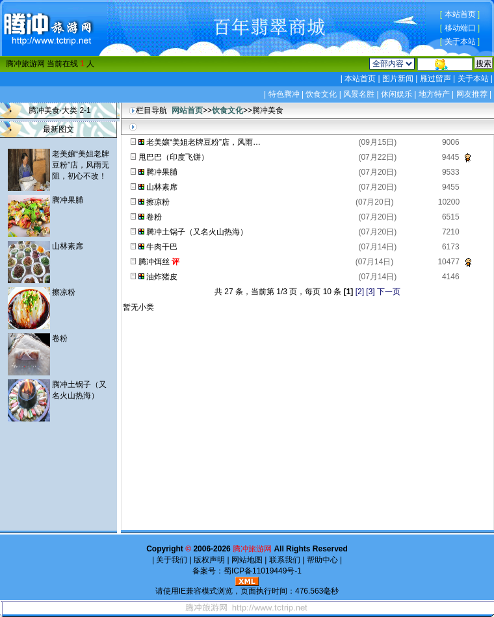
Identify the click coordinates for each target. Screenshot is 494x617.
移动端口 (460, 27)
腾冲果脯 (67, 200)
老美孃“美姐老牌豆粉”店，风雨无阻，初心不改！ (80, 165)
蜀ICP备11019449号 (259, 570)
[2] (360, 291)
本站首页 (460, 14)
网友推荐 (472, 94)
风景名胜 (358, 94)
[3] (370, 291)
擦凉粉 (63, 292)
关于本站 (460, 41)
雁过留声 (435, 78)
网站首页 (187, 110)
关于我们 (172, 559)
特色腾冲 (284, 94)
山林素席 (67, 246)
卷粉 (60, 338)
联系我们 (284, 559)
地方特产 (434, 94)
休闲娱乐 (396, 94)
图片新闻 (398, 78)
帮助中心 (322, 559)
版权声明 (210, 559)
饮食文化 (321, 94)
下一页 (388, 291)
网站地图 (247, 559)
